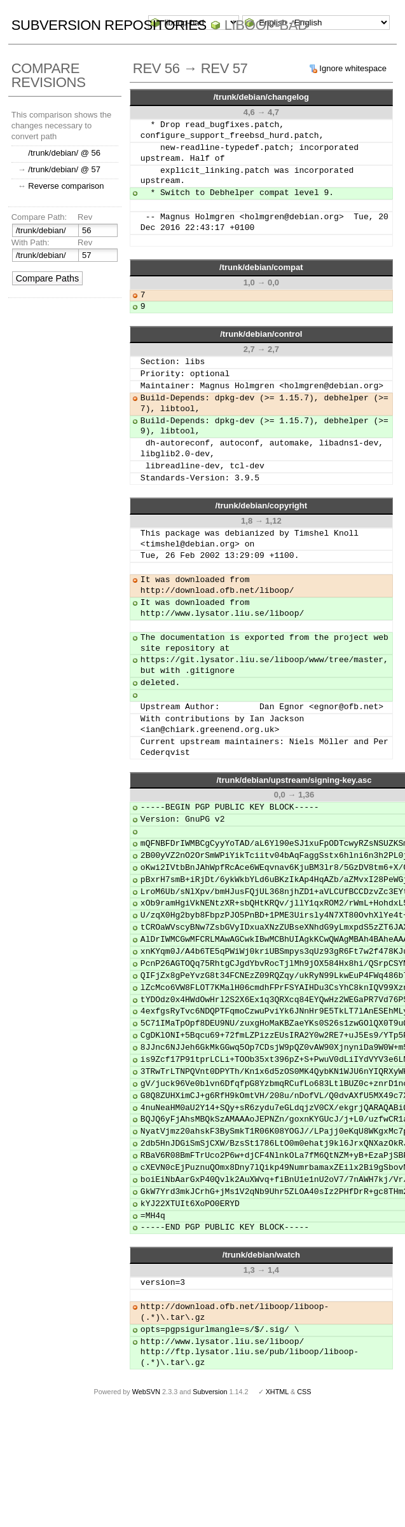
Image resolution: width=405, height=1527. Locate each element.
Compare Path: (39, 217)
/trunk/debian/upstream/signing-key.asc (293, 780)
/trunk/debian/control (261, 334)
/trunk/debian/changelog (261, 97)
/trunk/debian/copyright (261, 505)
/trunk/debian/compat (261, 267)
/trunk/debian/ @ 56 (64, 153)
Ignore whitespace (353, 68)
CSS (304, 1391)
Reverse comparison (66, 186)
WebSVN (146, 1391)
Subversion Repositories (109, 25)
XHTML (277, 1391)
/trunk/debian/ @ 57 (64, 169)
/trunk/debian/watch (261, 1254)
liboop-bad (266, 25)
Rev (85, 217)
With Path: (30, 242)
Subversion (210, 1391)
